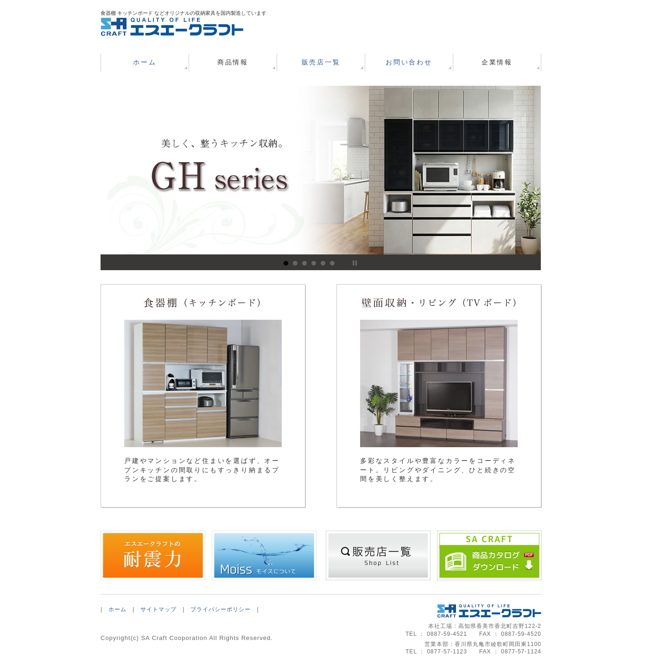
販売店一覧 (321, 62)
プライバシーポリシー (220, 609)
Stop (355, 263)
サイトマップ (158, 609)
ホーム (144, 62)
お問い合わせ (409, 62)
